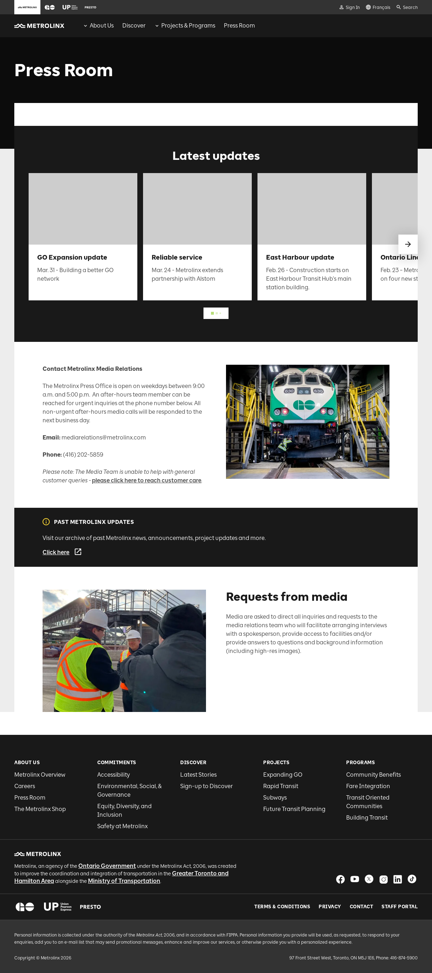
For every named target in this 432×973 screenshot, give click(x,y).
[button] (49, 7)
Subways (275, 797)
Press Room (29, 797)
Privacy (330, 907)
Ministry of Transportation (124, 881)
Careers (24, 786)
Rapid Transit (280, 786)
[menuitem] (98, 25)
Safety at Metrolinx (122, 826)
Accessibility (113, 774)
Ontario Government (107, 866)
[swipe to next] (408, 244)
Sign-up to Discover (206, 786)
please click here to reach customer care (146, 480)
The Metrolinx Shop (40, 809)
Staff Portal (400, 907)
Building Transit (367, 817)
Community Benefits (373, 774)
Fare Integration (368, 786)
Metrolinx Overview (39, 774)
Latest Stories (198, 774)
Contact (361, 907)
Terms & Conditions (282, 907)
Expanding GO (283, 774)
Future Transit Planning (294, 809)
